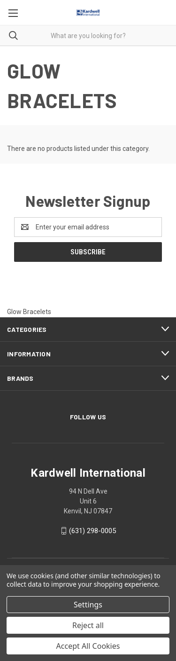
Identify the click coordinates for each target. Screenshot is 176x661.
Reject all (88, 625)
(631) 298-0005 (92, 531)
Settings (88, 604)
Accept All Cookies (88, 646)
